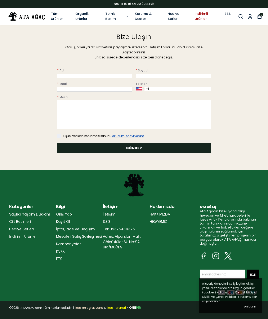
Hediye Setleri (173, 16)
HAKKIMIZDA (160, 214)
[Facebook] (203, 256)
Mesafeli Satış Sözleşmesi (79, 236)
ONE (135, 307)
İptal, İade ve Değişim (75, 229)
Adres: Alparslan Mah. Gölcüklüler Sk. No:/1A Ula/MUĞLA (122, 242)
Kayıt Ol (63, 221)
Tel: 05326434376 (119, 229)
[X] (228, 256)
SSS (227, 13)
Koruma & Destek (143, 16)
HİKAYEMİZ (158, 221)
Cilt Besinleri (20, 221)
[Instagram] (215, 256)
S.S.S (106, 221)
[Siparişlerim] (250, 16)
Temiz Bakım (117, 16)
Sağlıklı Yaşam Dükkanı (29, 214)
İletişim (109, 214)
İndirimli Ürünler (201, 16)
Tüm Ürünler (57, 16)
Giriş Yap (64, 214)
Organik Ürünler (82, 16)
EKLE (253, 275)
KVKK (60, 251)
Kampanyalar (68, 244)
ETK (59, 258)
